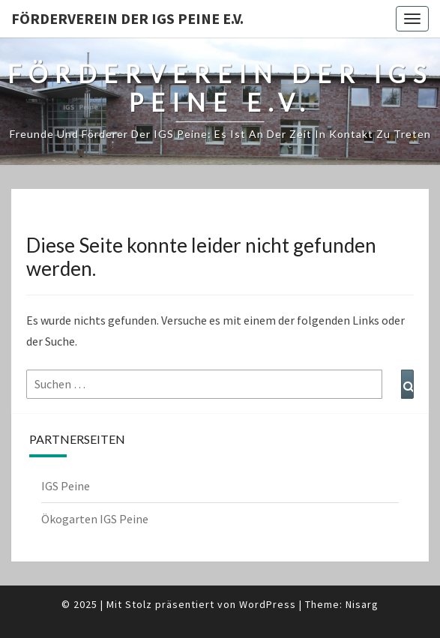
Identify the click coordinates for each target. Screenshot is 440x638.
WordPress (267, 604)
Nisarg (362, 604)
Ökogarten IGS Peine (94, 518)
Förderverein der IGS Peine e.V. (127, 18)
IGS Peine (65, 485)
